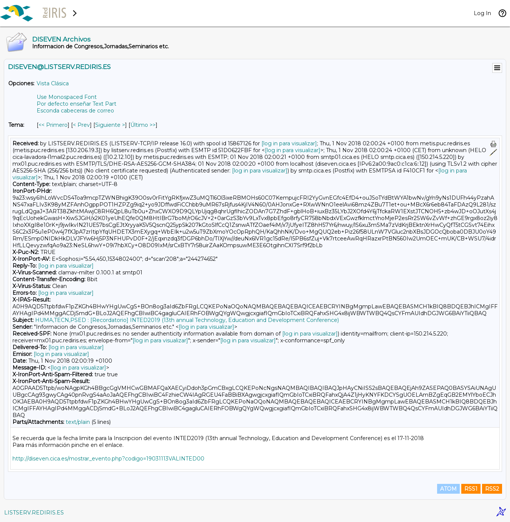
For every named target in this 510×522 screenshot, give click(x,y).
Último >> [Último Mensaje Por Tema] (143, 125)
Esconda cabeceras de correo (75, 110)
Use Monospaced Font (67, 97)
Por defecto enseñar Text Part (76, 103)
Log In (482, 13)
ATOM (448, 488)
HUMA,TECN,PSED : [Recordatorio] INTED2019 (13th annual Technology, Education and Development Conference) (187, 320)
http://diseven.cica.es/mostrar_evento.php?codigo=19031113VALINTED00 (108, 458)
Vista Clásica (53, 83)
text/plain (78, 422)
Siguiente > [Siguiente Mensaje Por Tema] (110, 125)
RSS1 (471, 488)
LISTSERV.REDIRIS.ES (34, 512)
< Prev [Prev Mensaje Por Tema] (81, 125)
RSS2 (492, 488)
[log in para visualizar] (289, 143)
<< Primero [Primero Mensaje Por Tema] (53, 125)
